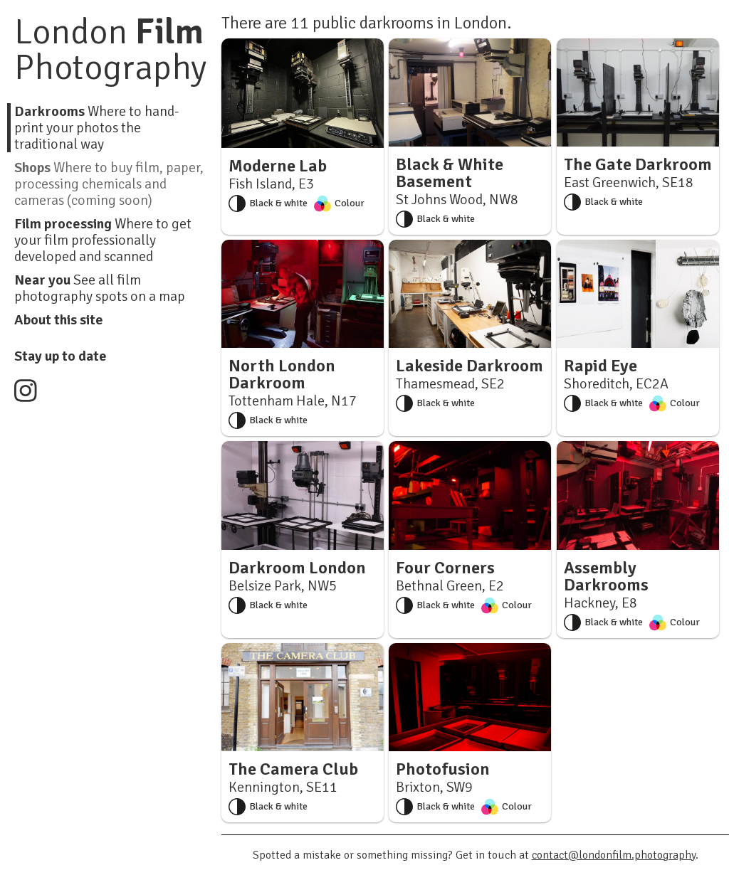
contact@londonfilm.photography (614, 855)
